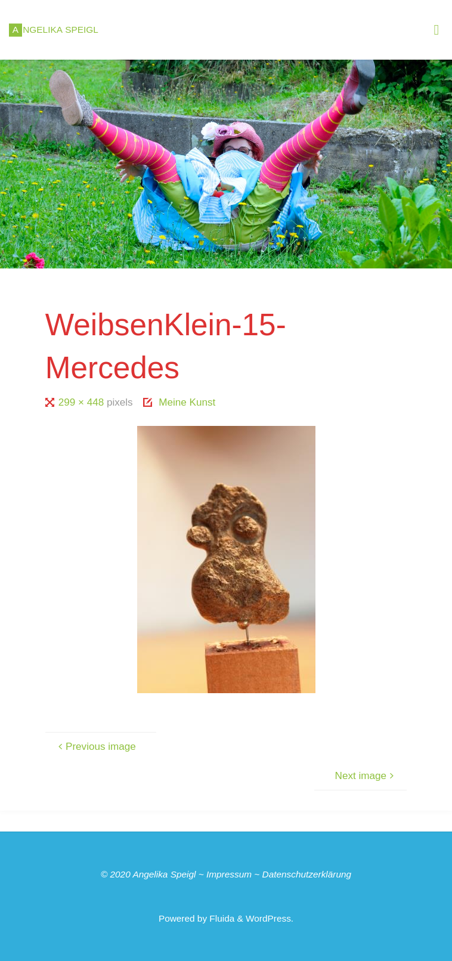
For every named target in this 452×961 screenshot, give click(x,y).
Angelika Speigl (164, 874)
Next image (366, 775)
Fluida (220, 918)
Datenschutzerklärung (307, 874)
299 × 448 (82, 402)
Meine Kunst (187, 402)
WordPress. (269, 918)
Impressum (229, 874)
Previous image (95, 746)
